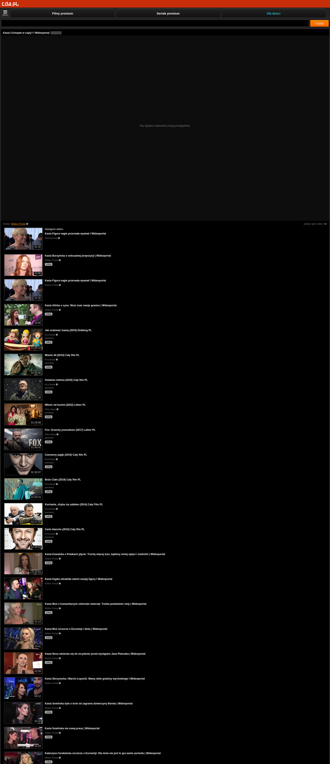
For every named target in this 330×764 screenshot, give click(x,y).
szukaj (319, 23)
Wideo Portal (18, 223)
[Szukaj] (155, 23)
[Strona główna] (10, 4)
